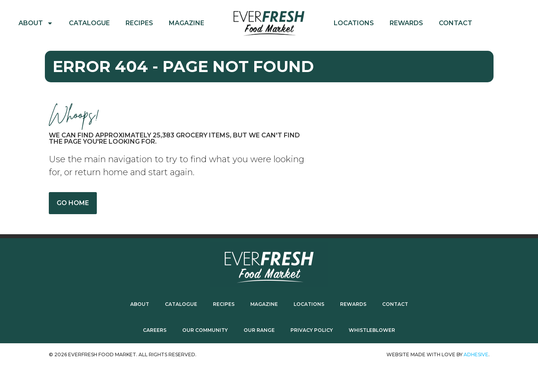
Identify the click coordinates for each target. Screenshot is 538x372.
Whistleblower (372, 330)
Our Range (259, 330)
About (35, 23)
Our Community (205, 330)
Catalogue (89, 23)
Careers (154, 330)
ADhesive (476, 354)
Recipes (139, 23)
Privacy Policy (311, 330)
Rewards (406, 23)
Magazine (186, 23)
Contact (455, 23)
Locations (354, 23)
